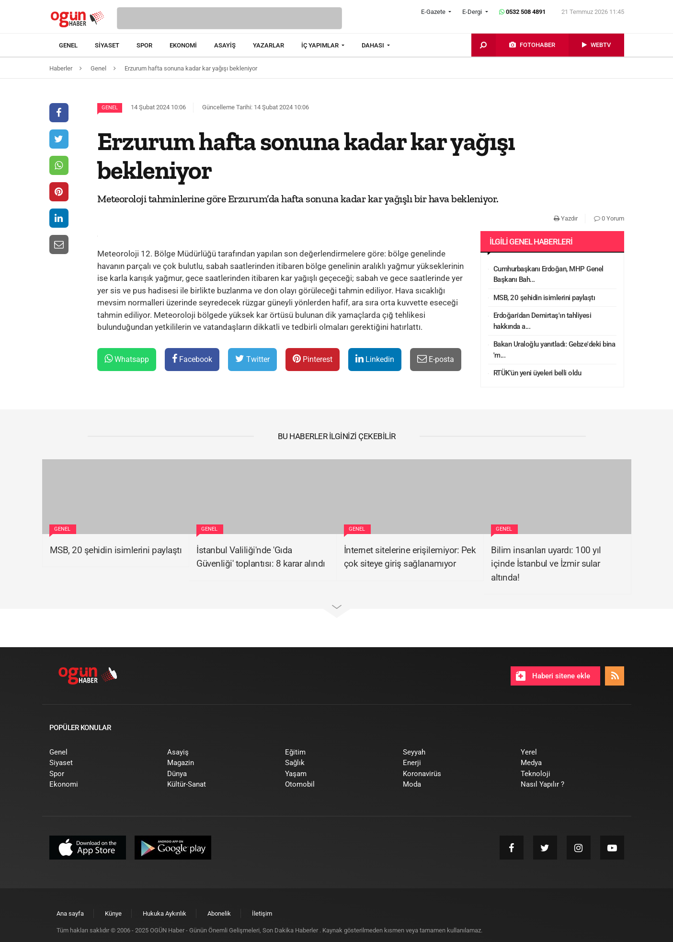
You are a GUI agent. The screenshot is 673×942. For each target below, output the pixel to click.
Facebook (192, 359)
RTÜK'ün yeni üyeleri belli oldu (537, 373)
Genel (110, 108)
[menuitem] (77, 46)
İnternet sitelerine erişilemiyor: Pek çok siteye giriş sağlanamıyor (410, 557)
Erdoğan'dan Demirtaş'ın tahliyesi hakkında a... (542, 321)
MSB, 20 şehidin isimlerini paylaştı (544, 297)
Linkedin (374, 359)
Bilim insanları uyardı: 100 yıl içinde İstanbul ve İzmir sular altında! (546, 564)
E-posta (435, 359)
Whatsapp (126, 359)
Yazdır (566, 218)
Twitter (252, 359)
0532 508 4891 (522, 11)
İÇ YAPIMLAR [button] (320, 45)
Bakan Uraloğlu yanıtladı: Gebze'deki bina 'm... (554, 350)
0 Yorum (609, 218)
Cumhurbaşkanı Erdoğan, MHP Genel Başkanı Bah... (548, 274)
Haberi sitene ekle (553, 676)
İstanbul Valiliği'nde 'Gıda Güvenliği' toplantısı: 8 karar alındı (260, 557)
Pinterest (312, 359)
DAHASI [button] (374, 45)
